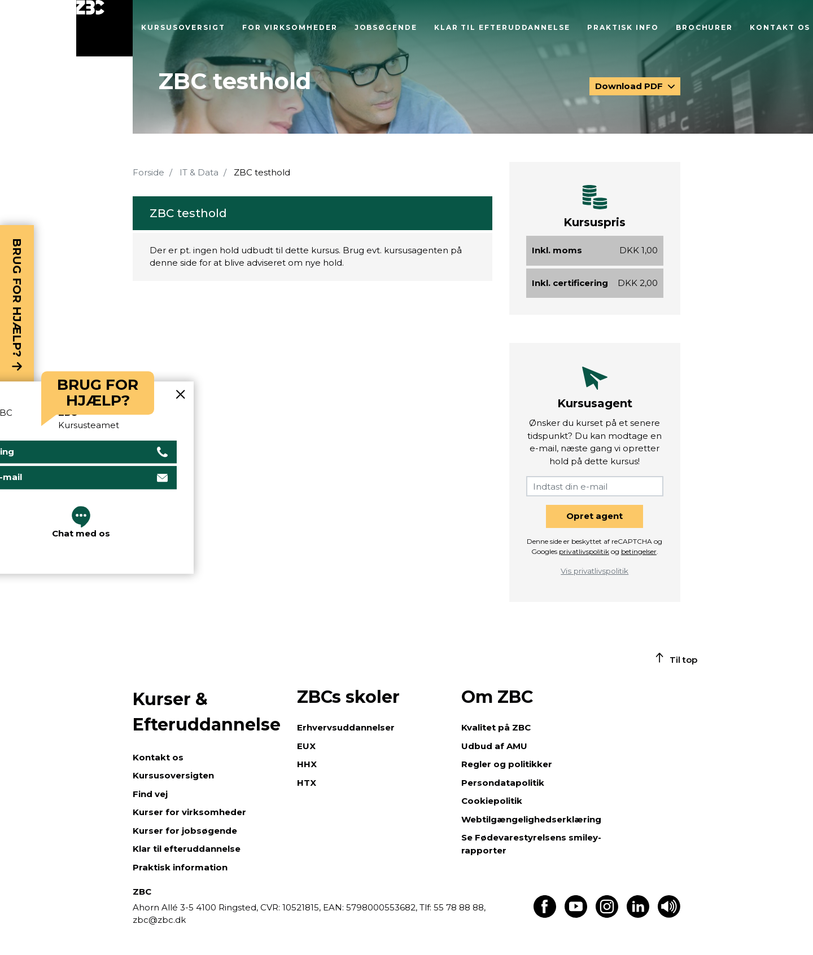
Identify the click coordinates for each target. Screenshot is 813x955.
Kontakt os (780, 27)
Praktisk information (180, 867)
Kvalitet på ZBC (496, 727)
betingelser (639, 551)
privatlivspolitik (584, 551)
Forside (148, 172)
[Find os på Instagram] (607, 914)
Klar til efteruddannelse (502, 27)
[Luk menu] (104, 28)
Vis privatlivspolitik (594, 570)
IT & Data (199, 172)
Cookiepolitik (491, 800)
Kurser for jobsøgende (185, 830)
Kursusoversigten (173, 775)
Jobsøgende (386, 27)
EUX (306, 746)
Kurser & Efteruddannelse (207, 712)
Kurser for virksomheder (189, 812)
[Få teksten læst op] (669, 914)
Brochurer (704, 27)
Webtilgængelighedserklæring (531, 819)
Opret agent (594, 515)
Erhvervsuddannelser (346, 727)
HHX (307, 764)
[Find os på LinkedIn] (638, 914)
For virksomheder (290, 27)
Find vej (150, 794)
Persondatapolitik (502, 782)
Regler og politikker (506, 764)
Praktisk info (623, 27)
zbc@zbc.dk (159, 919)
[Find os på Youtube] (576, 914)
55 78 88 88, (458, 907)
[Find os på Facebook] (545, 914)
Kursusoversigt (183, 27)
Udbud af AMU (494, 746)
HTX (306, 782)
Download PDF (630, 86)
